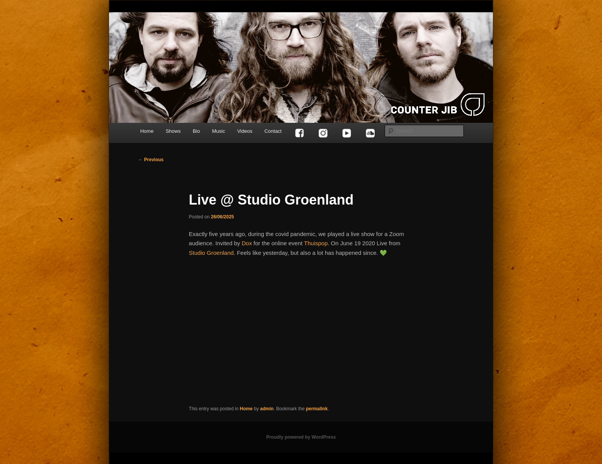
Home (147, 131)
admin (266, 408)
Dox (246, 243)
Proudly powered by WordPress (301, 437)
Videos (245, 131)
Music (218, 131)
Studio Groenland (211, 252)
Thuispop (316, 243)
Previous (151, 159)
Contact (273, 131)
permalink (317, 408)
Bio (196, 131)
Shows (172, 131)
